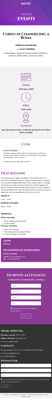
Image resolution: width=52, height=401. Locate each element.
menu (26, 3)
